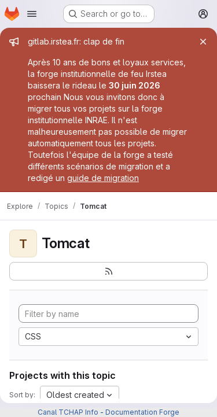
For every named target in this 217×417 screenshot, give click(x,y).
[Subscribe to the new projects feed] (108, 271)
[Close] (203, 42)
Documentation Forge (142, 412)
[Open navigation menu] (32, 14)
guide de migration (103, 178)
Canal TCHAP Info (68, 412)
